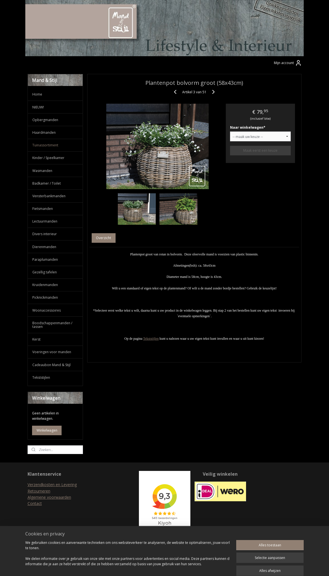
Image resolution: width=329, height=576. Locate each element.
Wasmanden (42, 170)
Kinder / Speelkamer (48, 157)
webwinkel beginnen (175, 566)
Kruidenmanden (45, 284)
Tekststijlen (151, 339)
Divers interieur (44, 234)
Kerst (36, 339)
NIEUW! (38, 107)
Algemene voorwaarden (49, 497)
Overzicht (103, 237)
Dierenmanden (44, 246)
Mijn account (288, 63)
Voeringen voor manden (51, 352)
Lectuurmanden (44, 221)
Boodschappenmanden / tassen (52, 325)
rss (154, 566)
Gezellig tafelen (44, 272)
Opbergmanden (45, 119)
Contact (35, 503)
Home (37, 94)
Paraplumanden (45, 259)
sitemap (142, 566)
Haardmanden (44, 132)
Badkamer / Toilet (46, 183)
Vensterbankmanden (49, 196)
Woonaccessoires (46, 310)
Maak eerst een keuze (260, 150)
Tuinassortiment (45, 145)
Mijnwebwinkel (224, 566)
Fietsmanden (42, 208)
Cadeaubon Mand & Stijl (51, 364)
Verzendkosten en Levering (52, 484)
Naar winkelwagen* (247, 127)
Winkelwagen (47, 430)
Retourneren (39, 491)
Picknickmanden (45, 297)
